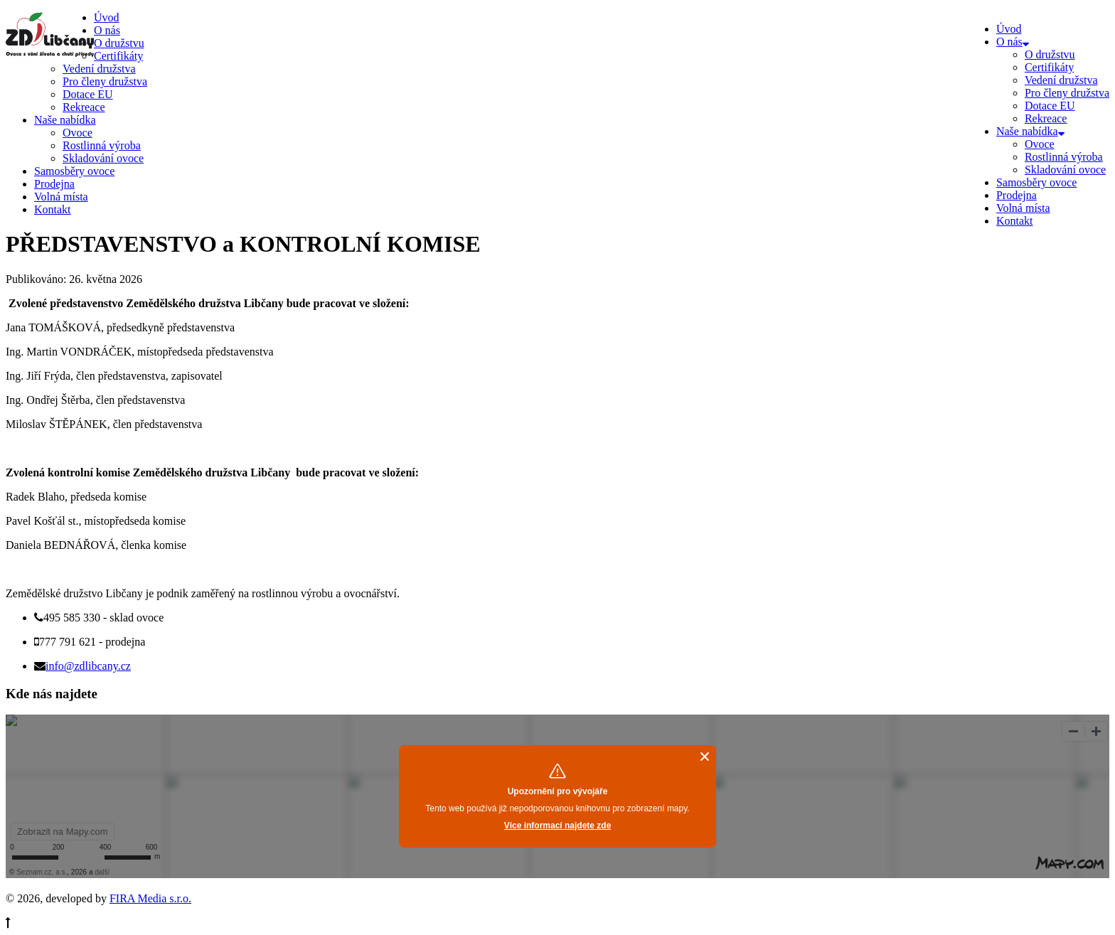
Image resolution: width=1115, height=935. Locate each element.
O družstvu (1050, 54)
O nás (1012, 42)
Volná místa (1023, 208)
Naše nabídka (1030, 131)
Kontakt (1014, 221)
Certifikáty (1049, 67)
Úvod (1009, 29)
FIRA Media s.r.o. (150, 898)
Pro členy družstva (1067, 93)
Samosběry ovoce (1036, 182)
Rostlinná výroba (1064, 157)
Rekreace (1046, 118)
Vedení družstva (1061, 80)
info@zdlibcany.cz (88, 666)
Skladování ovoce (1065, 170)
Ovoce (1040, 144)
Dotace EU (1050, 106)
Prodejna (1016, 195)
